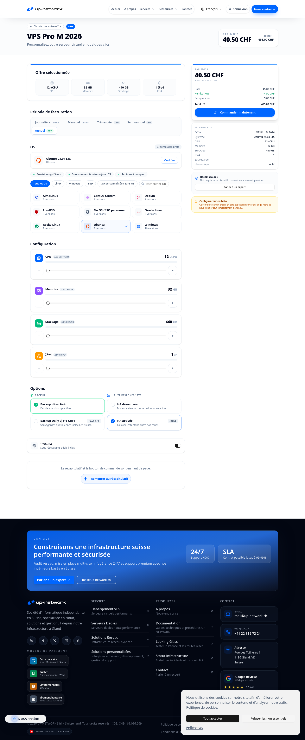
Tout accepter (212, 718)
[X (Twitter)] (54, 640)
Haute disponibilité (124, 395)
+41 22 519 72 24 (248, 633)
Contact (187, 9)
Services (147, 9)
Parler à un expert (235, 187)
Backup (38, 395)
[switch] (178, 445)
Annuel (44, 131)
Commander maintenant (234, 112)
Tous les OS (40, 183)
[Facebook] (43, 640)
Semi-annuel (139, 122)
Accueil (116, 9)
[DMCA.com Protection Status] (25, 719)
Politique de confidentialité (179, 724)
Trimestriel (108, 122)
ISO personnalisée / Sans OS (117, 183)
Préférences (194, 727)
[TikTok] (77, 640)
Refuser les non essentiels (268, 718)
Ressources (168, 9)
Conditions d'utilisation (176, 732)
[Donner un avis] (249, 681)
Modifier (169, 160)
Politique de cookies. (202, 707)
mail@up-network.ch (96, 580)
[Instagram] (66, 640)
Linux (58, 183)
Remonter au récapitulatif (105, 479)
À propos (130, 9)
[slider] (48, 270)
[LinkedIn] (31, 640)
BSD (90, 183)
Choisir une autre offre (45, 26)
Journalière (48, 122)
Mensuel (79, 122)
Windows (74, 183)
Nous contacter (264, 9)
